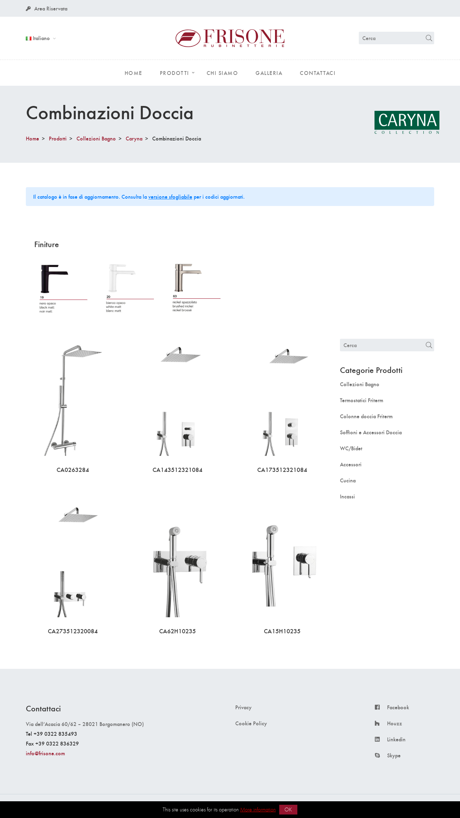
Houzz (394, 723)
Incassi (347, 496)
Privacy (243, 707)
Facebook (398, 707)
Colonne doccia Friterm (366, 416)
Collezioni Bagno (96, 138)
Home (32, 138)
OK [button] (288, 809)
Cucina (348, 480)
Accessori (351, 464)
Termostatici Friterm (361, 400)
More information (258, 809)
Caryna (134, 138)
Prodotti (58, 138)
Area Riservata (46, 8)
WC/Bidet (351, 448)
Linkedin (396, 739)
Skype (394, 755)
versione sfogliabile (170, 196)
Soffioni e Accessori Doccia (371, 432)
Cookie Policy (251, 723)
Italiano (38, 37)
